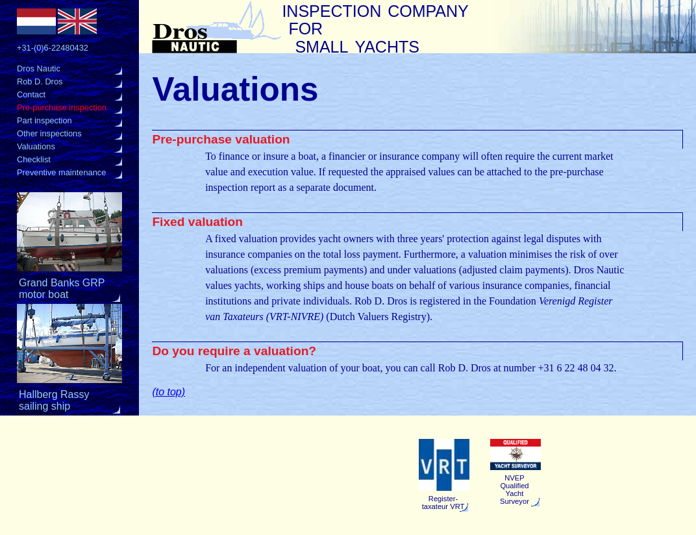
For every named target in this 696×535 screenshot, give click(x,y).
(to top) (168, 391)
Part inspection (44, 120)
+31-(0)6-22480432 (52, 48)
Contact (31, 94)
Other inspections (49, 133)
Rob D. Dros (39, 81)
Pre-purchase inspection (61, 107)
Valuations (36, 146)
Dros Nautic (38, 68)
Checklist (34, 159)
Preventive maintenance (61, 172)
